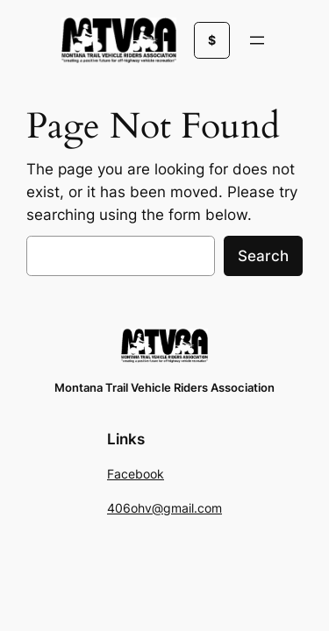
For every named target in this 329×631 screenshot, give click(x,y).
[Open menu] (257, 40)
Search (263, 256)
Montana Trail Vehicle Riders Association (164, 387)
